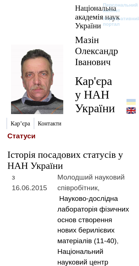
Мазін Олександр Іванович (96, 51)
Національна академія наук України (97, 17)
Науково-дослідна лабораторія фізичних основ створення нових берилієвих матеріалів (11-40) (93, 220)
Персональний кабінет (117, 7)
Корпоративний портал (117, 21)
